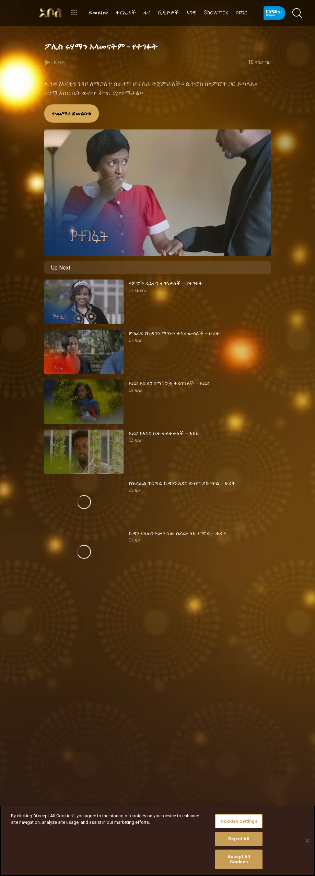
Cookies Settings (239, 821)
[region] (157, 841)
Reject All (238, 838)
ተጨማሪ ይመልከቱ (71, 113)
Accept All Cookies (239, 859)
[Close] (307, 840)
